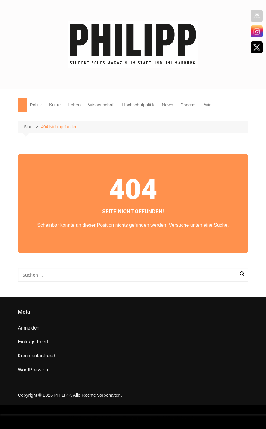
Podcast (188, 104)
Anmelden (28, 327)
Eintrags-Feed (33, 341)
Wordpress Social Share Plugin (103, 418)
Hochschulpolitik (138, 104)
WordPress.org (33, 369)
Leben (74, 104)
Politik (36, 104)
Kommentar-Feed (36, 355)
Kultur (55, 104)
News (167, 104)
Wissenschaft (101, 104)
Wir (207, 104)
